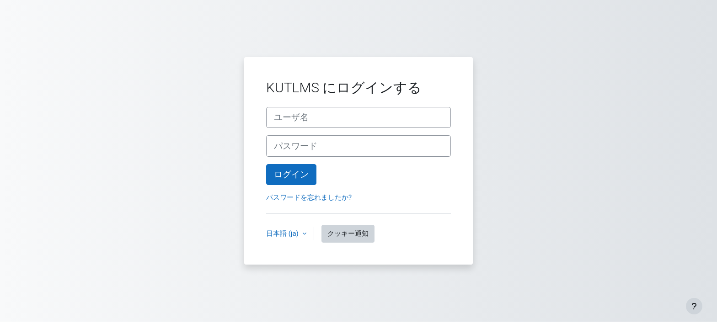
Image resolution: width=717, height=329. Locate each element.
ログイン (291, 175)
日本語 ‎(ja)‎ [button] (283, 233)
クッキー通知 (348, 233)
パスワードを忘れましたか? (309, 197)
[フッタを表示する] (694, 306)
